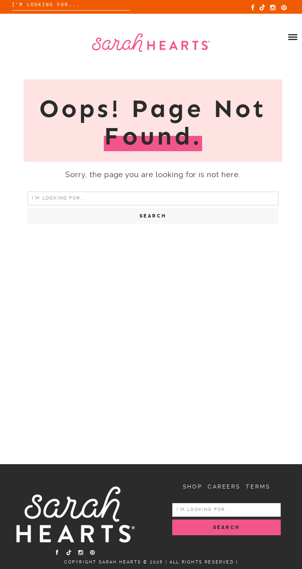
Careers (224, 486)
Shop (193, 486)
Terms (258, 486)
